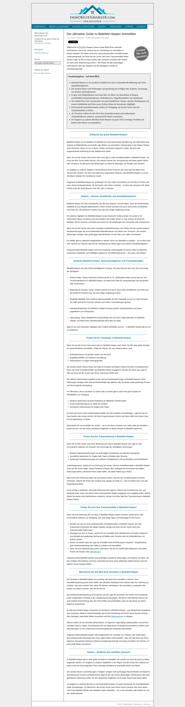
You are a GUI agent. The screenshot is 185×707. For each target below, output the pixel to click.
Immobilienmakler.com (42, 53)
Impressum (147, 704)
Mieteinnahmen (117, 616)
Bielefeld (82, 47)
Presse (119, 704)
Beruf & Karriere (59, 27)
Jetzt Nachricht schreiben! (43, 43)
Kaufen (102, 27)
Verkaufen (115, 27)
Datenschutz (138, 704)
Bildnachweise (127, 704)
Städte (129, 27)
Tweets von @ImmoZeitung (41, 73)
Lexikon (141, 27)
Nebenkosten (95, 552)
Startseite (39, 27)
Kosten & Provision (83, 27)
